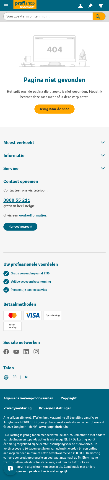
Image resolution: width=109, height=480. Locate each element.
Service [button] (54, 168)
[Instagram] (36, 352)
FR (15, 377)
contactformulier (32, 215)
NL (27, 377)
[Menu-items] (6, 5)
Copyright (69, 398)
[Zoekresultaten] (99, 16)
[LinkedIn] (26, 352)
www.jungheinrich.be (53, 427)
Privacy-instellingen (55, 408)
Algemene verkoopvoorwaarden (28, 398)
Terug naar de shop (54, 109)
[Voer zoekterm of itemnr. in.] (48, 16)
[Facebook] (6, 352)
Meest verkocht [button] (54, 142)
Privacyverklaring (17, 408)
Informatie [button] (54, 155)
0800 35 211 (16, 200)
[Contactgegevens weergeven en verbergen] (10, 468)
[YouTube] (16, 352)
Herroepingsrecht (20, 227)
